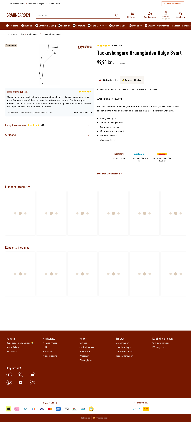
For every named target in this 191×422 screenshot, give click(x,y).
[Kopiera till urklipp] (109, 99)
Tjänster (176, 25)
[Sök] (117, 15)
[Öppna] (50, 64)
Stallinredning (33, 34)
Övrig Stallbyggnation (51, 34)
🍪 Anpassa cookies (101, 418)
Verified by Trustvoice (82, 112)
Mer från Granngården (108, 173)
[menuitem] (11, 26)
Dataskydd (85, 418)
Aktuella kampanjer (172, 3)
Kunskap (186, 25)
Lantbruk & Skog (17, 34)
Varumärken (163, 25)
